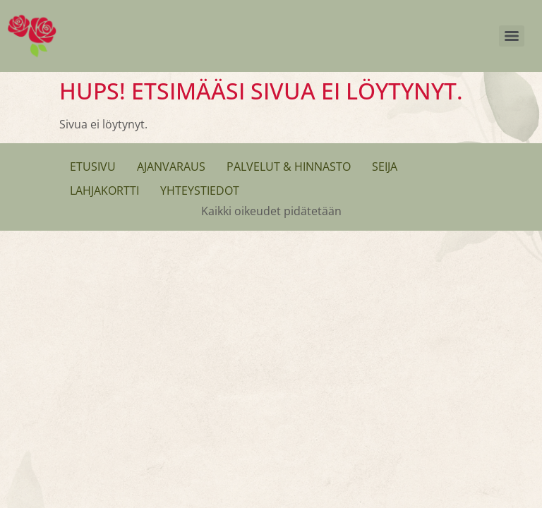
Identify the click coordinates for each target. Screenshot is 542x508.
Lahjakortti (104, 190)
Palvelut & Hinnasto (289, 166)
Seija (384, 166)
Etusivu (93, 166)
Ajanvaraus (171, 166)
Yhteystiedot (199, 190)
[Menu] (511, 36)
